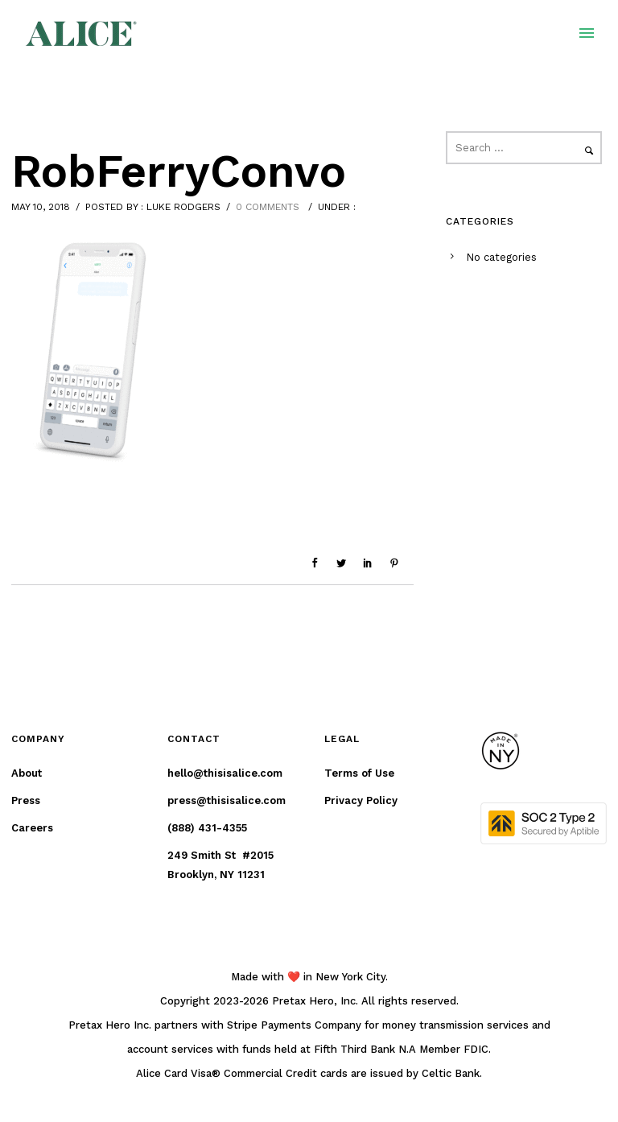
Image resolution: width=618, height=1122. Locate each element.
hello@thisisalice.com (224, 773)
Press (25, 800)
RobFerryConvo (178, 171)
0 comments (267, 206)
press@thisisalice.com (226, 800)
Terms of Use (359, 773)
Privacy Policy (361, 800)
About (26, 773)
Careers (32, 828)
